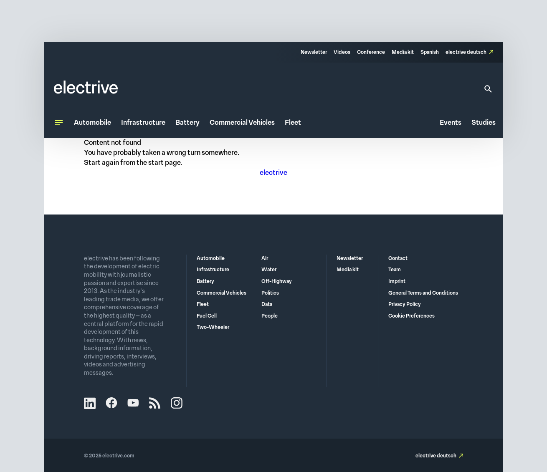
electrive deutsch (466, 52)
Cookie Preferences (411, 316)
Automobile (92, 122)
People (269, 316)
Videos (342, 52)
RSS (155, 403)
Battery (187, 122)
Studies (483, 122)
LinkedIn (90, 403)
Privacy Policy (404, 304)
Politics (270, 293)
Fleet (293, 122)
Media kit (403, 52)
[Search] (488, 89)
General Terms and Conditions (423, 293)
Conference (371, 52)
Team (394, 269)
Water (268, 269)
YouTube (133, 403)
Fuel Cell (207, 316)
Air (264, 258)
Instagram (176, 403)
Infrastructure (143, 122)
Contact (398, 258)
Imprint (396, 281)
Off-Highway (276, 281)
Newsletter (314, 52)
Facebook (111, 403)
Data (266, 304)
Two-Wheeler (213, 327)
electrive (273, 172)
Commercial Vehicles (242, 122)
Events (450, 122)
